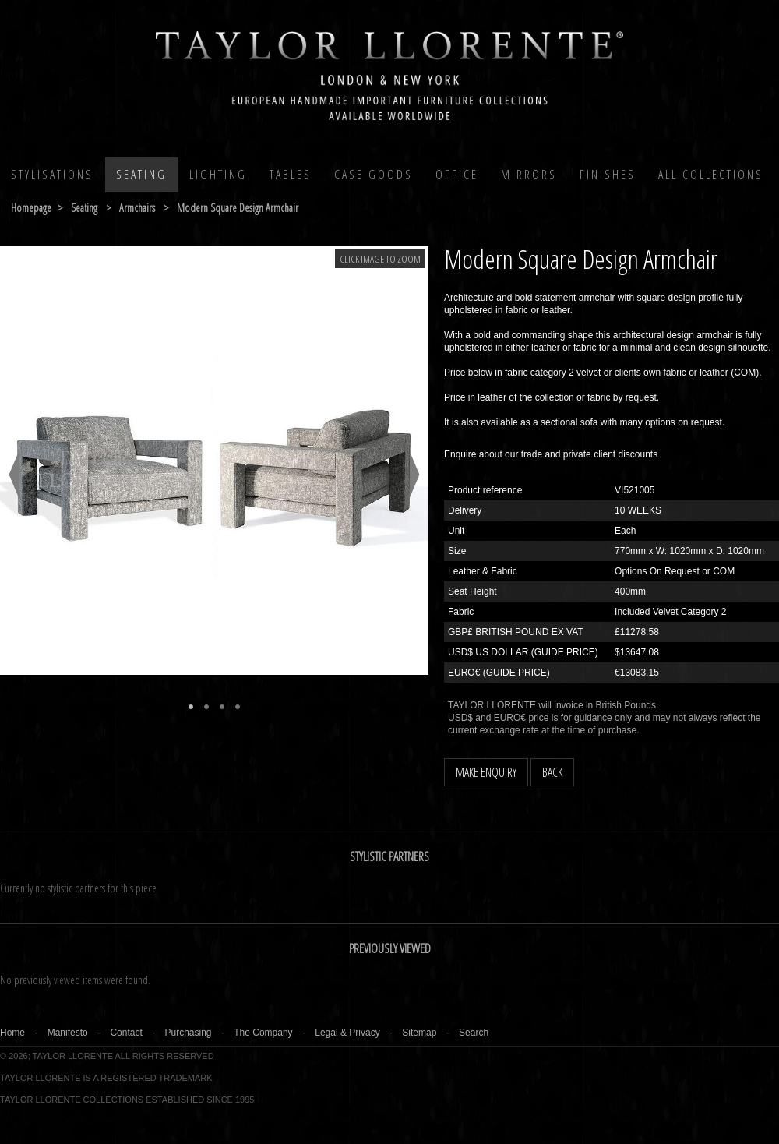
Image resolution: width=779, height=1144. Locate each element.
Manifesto (68, 1032)
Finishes (608, 174)
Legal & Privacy (347, 1032)
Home (12, 1032)
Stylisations (52, 174)
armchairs (137, 207)
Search (473, 1032)
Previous (14, 474)
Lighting (218, 174)
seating (84, 207)
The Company (263, 1032)
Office (456, 174)
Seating (141, 174)
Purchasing (187, 1032)
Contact (126, 1032)
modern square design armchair (237, 207)
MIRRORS (529, 174)
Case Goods (373, 174)
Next (415, 474)
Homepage (31, 207)
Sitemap (419, 1032)
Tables (291, 174)
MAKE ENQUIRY (486, 772)
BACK (552, 772)
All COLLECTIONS (710, 174)
